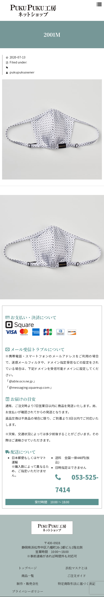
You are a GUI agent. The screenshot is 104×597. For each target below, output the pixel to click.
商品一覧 (27, 575)
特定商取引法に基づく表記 (76, 583)
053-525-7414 (77, 483)
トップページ (27, 568)
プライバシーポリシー (27, 591)
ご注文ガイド (76, 575)
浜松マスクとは (76, 568)
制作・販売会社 (27, 583)
